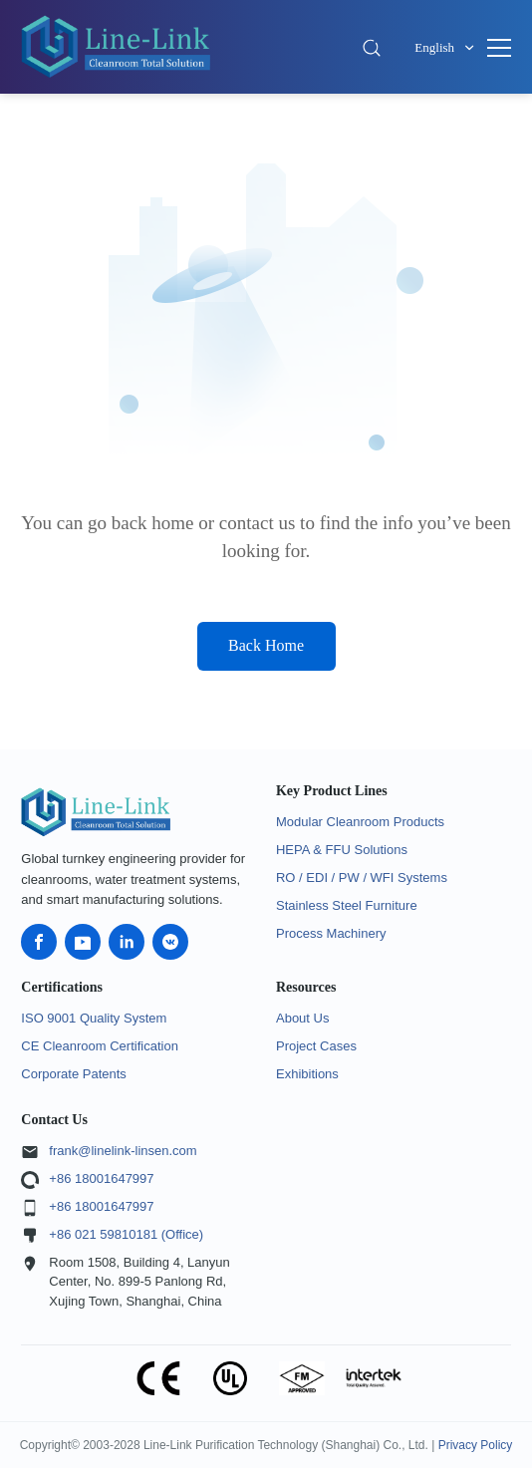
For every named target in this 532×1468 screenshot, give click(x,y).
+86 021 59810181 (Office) (126, 1234)
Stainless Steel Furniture (346, 905)
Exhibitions (307, 1073)
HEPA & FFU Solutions (341, 849)
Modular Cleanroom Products (360, 821)
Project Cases (316, 1045)
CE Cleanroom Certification (99, 1045)
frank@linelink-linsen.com (122, 1150)
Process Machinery (331, 933)
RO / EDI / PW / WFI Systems (361, 877)
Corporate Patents (74, 1073)
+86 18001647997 (101, 1178)
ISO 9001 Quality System (93, 1018)
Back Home (266, 645)
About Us (302, 1018)
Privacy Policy (475, 1445)
